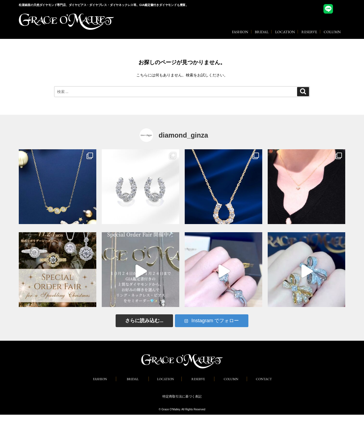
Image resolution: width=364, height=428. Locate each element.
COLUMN (332, 31)
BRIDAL (262, 31)
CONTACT (264, 379)
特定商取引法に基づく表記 (182, 396)
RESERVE (309, 31)
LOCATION (285, 31)
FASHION (240, 31)
